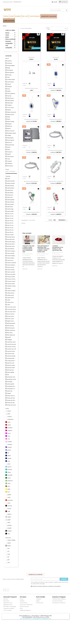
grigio (9, 519)
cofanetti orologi (11, 286)
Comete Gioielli (11, 79)
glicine (9, 450)
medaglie (9, 339)
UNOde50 (9, 163)
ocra (9, 492)
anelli (8, 178)
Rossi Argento (10, 140)
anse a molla (10, 234)
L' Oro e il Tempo (7, 610)
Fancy (8, 89)
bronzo (9, 508)
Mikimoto (9, 126)
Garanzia (5, 599)
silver (9, 522)
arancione (10, 500)
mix (8, 548)
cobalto (9, 458)
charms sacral (10, 267)
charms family (10, 253)
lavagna (10, 531)
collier (8, 300)
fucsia (9, 433)
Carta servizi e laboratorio (26, 604)
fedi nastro (9, 332)
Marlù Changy (10, 121)
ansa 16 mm (10, 218)
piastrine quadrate (11, 365)
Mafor (8, 117)
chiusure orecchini (11, 281)
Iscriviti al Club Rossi (35, 574)
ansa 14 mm (10, 216)
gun (9, 559)
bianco (9, 411)
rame (9, 503)
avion (9, 464)
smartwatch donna (11, 386)
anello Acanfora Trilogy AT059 (56, 181)
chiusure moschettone (11, 279)
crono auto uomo (11, 307)
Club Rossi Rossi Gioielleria (59, 599)
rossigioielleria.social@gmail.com (42, 618)
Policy (21, 608)
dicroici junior (10, 316)
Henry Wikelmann (11, 93)
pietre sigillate (10, 372)
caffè (9, 511)
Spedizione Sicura (7, 602)
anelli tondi (10, 206)
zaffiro (9, 455)
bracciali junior (11, 239)
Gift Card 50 (31, 57)
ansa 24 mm (10, 227)
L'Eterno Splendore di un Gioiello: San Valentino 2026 (57, 248)
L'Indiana (9, 105)
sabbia (9, 517)
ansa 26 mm (10, 230)
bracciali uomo (11, 246)
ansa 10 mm (10, 213)
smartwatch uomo (11, 388)
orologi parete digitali (11, 358)
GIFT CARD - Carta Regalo (9, 606)
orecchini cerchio (11, 346)
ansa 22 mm (10, 225)
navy (9, 461)
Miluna (9, 128)
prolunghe (9, 381)
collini (8, 304)
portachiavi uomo (11, 379)
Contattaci (38, 599)
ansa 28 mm (10, 232)
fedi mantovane (11, 330)
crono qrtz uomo (11, 311)
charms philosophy (11, 265)
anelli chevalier (11, 181)
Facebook (4, 589)
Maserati (9, 124)
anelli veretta (10, 211)
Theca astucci (10, 156)
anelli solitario (10, 202)
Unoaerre (9, 161)
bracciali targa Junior (11, 241)
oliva (9, 486)
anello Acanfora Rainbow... (55, 119)
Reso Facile (6, 601)
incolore (10, 416)
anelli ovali (9, 197)
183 (54, 220)
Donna (7, 33)
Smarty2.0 (9, 152)
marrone (10, 505)
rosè (9, 554)
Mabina (9, 110)
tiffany (9, 472)
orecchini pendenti (11, 356)
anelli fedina (10, 192)
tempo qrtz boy (11, 398)
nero (9, 533)
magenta (10, 430)
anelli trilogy (10, 209)
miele (9, 497)
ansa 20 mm (10, 223)
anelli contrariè (11, 183)
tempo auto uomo (11, 395)
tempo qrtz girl (11, 402)
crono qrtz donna (11, 309)
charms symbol (11, 272)
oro (8, 551)
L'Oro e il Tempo (10, 30)
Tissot (8, 159)
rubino (9, 425)
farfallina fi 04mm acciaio (31, 88)
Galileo (9, 91)
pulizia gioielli (10, 384)
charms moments (11, 262)
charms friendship (11, 255)
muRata (9, 135)
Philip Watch (10, 138)
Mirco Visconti (10, 131)
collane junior (10, 295)
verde (9, 478)
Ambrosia (9, 63)
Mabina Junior (10, 114)
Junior (7, 37)
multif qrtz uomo (11, 342)
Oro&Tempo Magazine (25, 610)
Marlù (8, 119)
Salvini (8, 147)
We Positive (10, 166)
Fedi (6, 45)
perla (9, 413)
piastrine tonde (11, 367)
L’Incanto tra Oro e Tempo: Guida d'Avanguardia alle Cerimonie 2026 (28, 249)
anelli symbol (10, 204)
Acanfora (9, 61)
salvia (9, 483)
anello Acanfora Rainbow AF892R (56, 212)
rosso (9, 422)
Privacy (21, 599)
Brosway (9, 75)
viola (9, 436)
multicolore (10, 419)
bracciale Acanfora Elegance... (55, 150)
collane (9, 288)
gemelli (9, 337)
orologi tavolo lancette (11, 360)
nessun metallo (11, 540)
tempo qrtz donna (11, 400)
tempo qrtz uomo (11, 405)
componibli (8, 47)
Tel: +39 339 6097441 (25, 618)
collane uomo (10, 297)
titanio (9, 543)
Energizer (9, 86)
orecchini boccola (11, 344)
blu (8, 452)
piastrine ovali (10, 363)
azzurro (9, 466)
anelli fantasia (10, 188)
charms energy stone (11, 251)
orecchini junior (11, 351)
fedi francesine (10, 328)
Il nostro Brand (23, 602)
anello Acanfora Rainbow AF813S (31, 212)
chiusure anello (11, 276)
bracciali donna (11, 237)
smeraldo (10, 475)
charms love (10, 260)
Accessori (8, 41)
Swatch (9, 154)
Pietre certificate (10, 39)
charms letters (10, 258)
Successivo (63, 220)
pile (8, 374)
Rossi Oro (9, 142)
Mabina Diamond (11, 112)
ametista (10, 444)
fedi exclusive (10, 325)
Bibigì (8, 68)
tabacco (9, 514)
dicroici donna (10, 314)
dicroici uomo (10, 318)
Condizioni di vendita (8, 608)
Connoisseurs (10, 82)
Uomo (7, 35)
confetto (10, 441)
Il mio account (39, 602)
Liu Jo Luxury (10, 107)
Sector (8, 149)
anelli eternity (10, 185)
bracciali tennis (11, 244)
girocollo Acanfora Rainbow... (56, 88)
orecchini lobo (10, 353)
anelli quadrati (10, 199)
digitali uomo (10, 321)
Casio (8, 77)
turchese (10, 469)
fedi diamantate (11, 323)
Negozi (38, 601)
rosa (9, 439)
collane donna (10, 293)
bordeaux (10, 427)
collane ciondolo (11, 290)
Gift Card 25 (56, 57)
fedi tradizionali (11, 335)
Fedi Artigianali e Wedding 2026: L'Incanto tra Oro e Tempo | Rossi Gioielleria (43, 249)
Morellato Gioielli (11, 133)
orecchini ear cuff (11, 349)
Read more (25, 268)
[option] (28, 252)
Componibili (8, 43)
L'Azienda (22, 601)
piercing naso (10, 370)
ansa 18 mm (10, 220)
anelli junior (10, 195)
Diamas (9, 84)
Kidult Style (10, 103)
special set (9, 391)
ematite (9, 528)
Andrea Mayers (11, 65)
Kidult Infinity (10, 100)
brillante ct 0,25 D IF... (31, 150)
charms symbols (11, 274)
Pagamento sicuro (7, 604)
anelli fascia (10, 190)
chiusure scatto (11, 283)
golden (9, 494)
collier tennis (10, 302)
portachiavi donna (11, 377)
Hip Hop (9, 96)
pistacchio (10, 480)
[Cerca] (59, 10)
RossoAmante (10, 145)
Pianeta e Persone (24, 606)
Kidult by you (10, 98)
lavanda (10, 447)
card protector (10, 248)
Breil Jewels (10, 70)
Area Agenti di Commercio (58, 602)
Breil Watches (10, 72)
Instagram (7, 589)
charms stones (10, 269)
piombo (10, 525)
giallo (9, 489)
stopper (9, 393)
